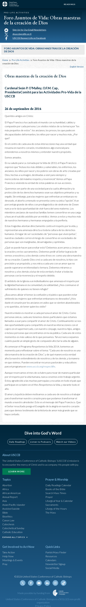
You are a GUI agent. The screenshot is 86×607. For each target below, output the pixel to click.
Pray (4, 564)
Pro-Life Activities (20, 60)
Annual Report (10, 496)
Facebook (31, 583)
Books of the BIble (55, 489)
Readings (69, 4)
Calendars (50, 560)
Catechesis (8, 524)
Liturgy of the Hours (56, 508)
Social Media (52, 567)
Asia (4, 500)
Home (5, 60)
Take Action (8, 552)
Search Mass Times (55, 492)
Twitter (22, 583)
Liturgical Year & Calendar (59, 500)
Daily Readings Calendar (58, 485)
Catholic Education (12, 532)
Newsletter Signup (55, 564)
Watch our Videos (66, 441)
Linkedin (47, 583)
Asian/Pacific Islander (13, 504)
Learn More (16, 471)
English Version (77, 66)
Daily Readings (17, 441)
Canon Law (8, 520)
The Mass (50, 512)
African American (11, 492)
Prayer (49, 496)
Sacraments (51, 504)
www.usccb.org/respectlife (40, 366)
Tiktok (63, 583)
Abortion (7, 485)
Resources (51, 556)
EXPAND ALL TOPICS (13, 537)
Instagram (55, 583)
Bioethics (7, 516)
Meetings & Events (12, 560)
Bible (5, 512)
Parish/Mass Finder (55, 552)
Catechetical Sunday (13, 528)
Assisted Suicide (11, 508)
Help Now (8, 556)
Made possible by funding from (33, 593)
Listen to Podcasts (40, 441)
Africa (5, 489)
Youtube (39, 583)
